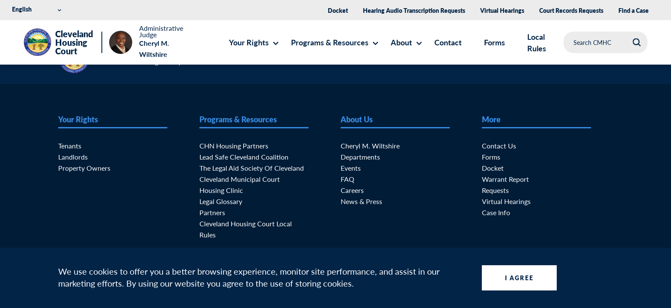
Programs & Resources (329, 42)
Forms (494, 42)
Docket (338, 10)
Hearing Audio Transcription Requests (414, 10)
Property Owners (84, 168)
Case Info (496, 212)
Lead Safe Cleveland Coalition (243, 157)
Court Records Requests (571, 10)
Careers (352, 190)
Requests (495, 190)
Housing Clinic (221, 190)
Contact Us (499, 146)
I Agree (519, 277)
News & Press (361, 201)
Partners (212, 212)
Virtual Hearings (502, 10)
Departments (360, 157)
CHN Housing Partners (233, 146)
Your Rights (249, 42)
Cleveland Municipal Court (239, 179)
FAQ (347, 179)
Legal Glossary (220, 201)
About (401, 42)
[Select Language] (38, 9)
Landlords (73, 157)
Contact (448, 42)
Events (351, 168)
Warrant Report (505, 179)
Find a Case (633, 10)
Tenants (69, 146)
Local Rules (536, 42)
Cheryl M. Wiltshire (370, 146)
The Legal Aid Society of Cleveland (251, 168)
